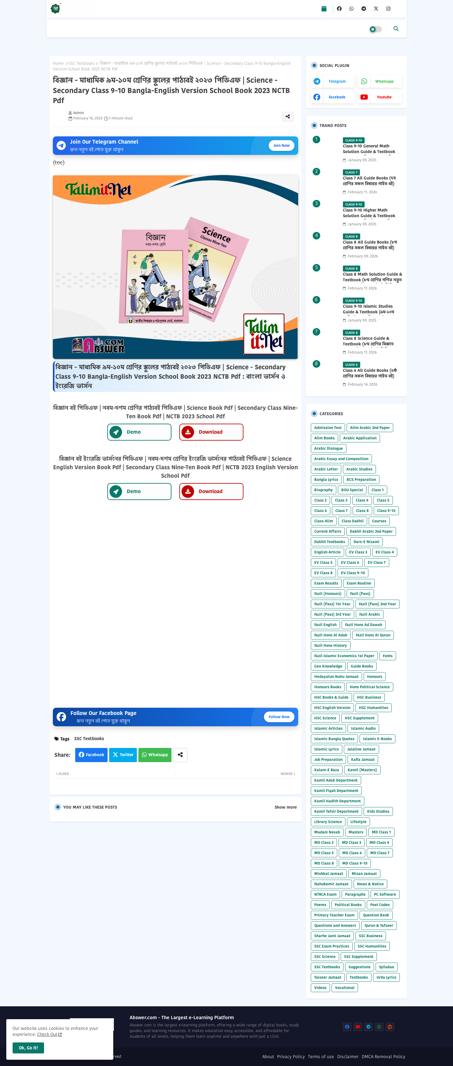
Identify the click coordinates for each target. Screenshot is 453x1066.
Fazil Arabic (369, 614)
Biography (323, 489)
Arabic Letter (326, 469)
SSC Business (371, 935)
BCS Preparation (361, 479)
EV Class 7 (377, 562)
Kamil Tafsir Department (336, 811)
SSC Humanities (372, 946)
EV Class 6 (350, 562)
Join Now (281, 145)
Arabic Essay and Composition (341, 458)
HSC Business (369, 697)
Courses (379, 521)
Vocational (345, 987)
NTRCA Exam (325, 894)
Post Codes (380, 904)
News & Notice (370, 884)
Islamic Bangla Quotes (334, 738)
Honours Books (327, 687)
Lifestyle (358, 821)
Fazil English (325, 624)
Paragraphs (355, 894)
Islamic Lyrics (326, 749)
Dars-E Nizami (366, 541)
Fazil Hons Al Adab (330, 635)
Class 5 (383, 500)
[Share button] (180, 755)
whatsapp (384, 81)
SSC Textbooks (82, 63)
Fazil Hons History (330, 645)
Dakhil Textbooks (329, 541)
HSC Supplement (360, 718)
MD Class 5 (324, 852)
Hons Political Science (370, 687)
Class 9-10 (386, 510)
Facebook (95, 755)
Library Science (328, 821)
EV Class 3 (358, 552)
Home (58, 63)
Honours (374, 676)
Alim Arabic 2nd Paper (370, 427)
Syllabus (386, 967)
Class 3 (341, 500)
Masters (356, 832)
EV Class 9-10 (353, 572)
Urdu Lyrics (386, 977)
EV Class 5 (323, 562)
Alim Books (324, 438)
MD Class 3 (351, 842)
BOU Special (352, 489)
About (268, 1057)
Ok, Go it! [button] (28, 1048)
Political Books (348, 904)
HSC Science (325, 718)
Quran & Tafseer (379, 925)
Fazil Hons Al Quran (373, 635)
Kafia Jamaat (363, 759)
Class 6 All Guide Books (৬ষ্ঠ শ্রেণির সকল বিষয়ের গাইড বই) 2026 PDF (370, 376)
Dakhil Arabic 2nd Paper (371, 531)
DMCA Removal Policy (383, 1057)
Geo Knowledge (328, 666)
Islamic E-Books (377, 738)
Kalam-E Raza (326, 769)
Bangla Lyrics (326, 479)
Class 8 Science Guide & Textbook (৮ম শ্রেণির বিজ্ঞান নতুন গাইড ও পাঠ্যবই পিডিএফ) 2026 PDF (370, 347)
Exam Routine (359, 583)
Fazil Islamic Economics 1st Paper (344, 655)
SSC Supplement (358, 956)
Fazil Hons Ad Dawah (363, 624)
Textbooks (359, 977)
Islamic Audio (363, 728)
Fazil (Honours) (328, 593)
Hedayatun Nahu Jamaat (336, 676)
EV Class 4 (385, 552)
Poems (320, 904)
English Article (327, 552)
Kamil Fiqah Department (336, 790)
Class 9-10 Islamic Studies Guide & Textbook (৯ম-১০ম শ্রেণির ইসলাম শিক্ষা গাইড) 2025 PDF (371, 315)
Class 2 (320, 500)
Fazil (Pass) (360, 593)
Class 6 (320, 510)
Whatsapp (158, 755)
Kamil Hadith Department (337, 801)
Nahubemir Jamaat (331, 884)
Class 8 (362, 510)
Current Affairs (327, 531)
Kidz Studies (378, 811)
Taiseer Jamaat (327, 977)
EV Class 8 (323, 572)
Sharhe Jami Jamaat (332, 935)
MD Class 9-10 (354, 863)
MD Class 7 (379, 852)
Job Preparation (328, 759)
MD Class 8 (324, 863)
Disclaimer (348, 1057)
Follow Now (279, 716)
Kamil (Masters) (362, 769)
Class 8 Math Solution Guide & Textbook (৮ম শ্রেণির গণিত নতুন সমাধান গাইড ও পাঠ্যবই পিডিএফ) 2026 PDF (372, 283)
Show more (286, 807)
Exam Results (326, 583)
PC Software (385, 894)
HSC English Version (332, 707)
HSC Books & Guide (331, 697)
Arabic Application (360, 438)
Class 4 (362, 500)
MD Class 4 (379, 842)
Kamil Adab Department (336, 780)
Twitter (126, 755)
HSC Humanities (373, 707)
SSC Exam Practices (331, 946)
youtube (384, 97)
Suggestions (360, 967)
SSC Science (325, 956)
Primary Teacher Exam (334, 915)
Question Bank (376, 915)
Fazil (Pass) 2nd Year (377, 604)
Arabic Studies (359, 469)
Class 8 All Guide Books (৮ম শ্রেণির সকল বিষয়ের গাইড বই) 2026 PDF (370, 247)
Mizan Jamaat (364, 873)
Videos (320, 987)
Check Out (47, 1034)
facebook (337, 97)
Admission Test (328, 427)
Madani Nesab (327, 832)
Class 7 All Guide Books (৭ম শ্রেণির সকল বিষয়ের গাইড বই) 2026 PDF (369, 183)
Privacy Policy (291, 1057)
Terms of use (321, 1057)
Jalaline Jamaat (361, 749)
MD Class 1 (381, 832)
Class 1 (378, 489)
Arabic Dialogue (328, 448)
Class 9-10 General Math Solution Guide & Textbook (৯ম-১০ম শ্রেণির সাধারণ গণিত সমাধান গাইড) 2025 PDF (369, 154)
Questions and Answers (335, 925)
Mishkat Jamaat (328, 873)
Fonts (388, 655)
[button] (396, 28)
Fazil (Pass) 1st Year (332, 604)
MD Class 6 (352, 852)
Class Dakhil (353, 521)
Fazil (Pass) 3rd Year (332, 614)
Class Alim (323, 521)
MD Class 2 (323, 842)
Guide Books (362, 666)
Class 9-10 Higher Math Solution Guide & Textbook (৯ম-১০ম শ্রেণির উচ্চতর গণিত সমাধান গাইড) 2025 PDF (369, 218)
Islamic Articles (328, 728)
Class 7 (341, 510)
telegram (337, 81)
